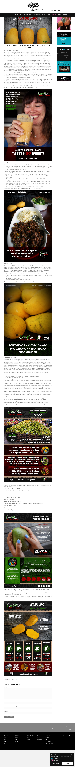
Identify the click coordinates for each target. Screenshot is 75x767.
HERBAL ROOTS (6, 752)
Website (6, 727)
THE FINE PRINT (48, 752)
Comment (6, 703)
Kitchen (44, 14)
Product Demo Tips (8, 526)
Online (14, 522)
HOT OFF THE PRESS (7, 763)
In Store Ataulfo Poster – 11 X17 (12, 505)
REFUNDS (47, 754)
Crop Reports (27, 14)
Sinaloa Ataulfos (18, 287)
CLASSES (28, 758)
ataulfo (8, 695)
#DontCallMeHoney (38, 520)
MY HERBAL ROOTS (30, 752)
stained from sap (36, 385)
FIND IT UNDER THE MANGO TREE (64, 21)
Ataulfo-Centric (20, 509)
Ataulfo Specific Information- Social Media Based (16, 507)
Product (54, 14)
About (16, 14)
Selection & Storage (9, 516)
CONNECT (5, 760)
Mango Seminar (14, 609)
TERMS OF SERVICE (49, 758)
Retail (59, 14)
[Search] (69, 23)
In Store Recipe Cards (9, 509)
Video (30, 511)
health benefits (26, 205)
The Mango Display (8, 524)
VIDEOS (16, 754)
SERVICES (17, 752)
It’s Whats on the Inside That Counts (30, 400)
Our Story (24, 613)
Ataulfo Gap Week (62, 75)
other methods (16, 398)
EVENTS (28, 756)
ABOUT (5, 754)
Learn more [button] (68, 756)
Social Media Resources (10, 528)
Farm (49, 14)
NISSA (28, 754)
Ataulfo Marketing (14, 695)
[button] (52, 758)
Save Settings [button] (56, 763)
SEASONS (38, 754)
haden (31, 298)
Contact (65, 14)
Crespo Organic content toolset (14, 96)
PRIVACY (47, 756)
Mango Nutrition (8, 518)
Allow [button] (67, 763)
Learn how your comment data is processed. (29, 735)
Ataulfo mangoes (45, 97)
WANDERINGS (39, 756)
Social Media (24, 511)
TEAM (5, 756)
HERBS (38, 752)
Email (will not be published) (10, 722)
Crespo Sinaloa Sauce (34, 284)
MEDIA (5, 758)
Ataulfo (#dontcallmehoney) (31, 181)
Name (5, 717)
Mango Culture (36, 14)
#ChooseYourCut (8, 514)
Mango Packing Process (31, 614)
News (21, 14)
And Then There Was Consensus (62, 69)
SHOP (16, 756)
